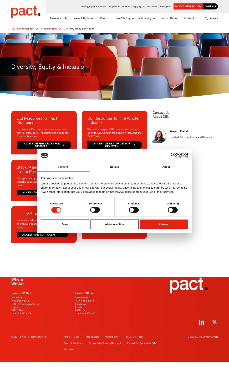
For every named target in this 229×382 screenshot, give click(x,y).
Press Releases (92, 336)
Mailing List (165, 6)
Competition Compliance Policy (142, 343)
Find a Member (71, 336)
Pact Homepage (25, 28)
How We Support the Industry (133, 18)
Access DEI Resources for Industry (111, 145)
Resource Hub (58, 18)
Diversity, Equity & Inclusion (93, 6)
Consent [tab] (63, 166)
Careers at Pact (112, 336)
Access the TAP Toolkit (39, 235)
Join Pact (210, 6)
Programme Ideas (134, 336)
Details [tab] (114, 166)
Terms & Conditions (73, 343)
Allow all (164, 224)
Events (104, 18)
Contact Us (191, 18)
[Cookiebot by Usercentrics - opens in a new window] (173, 155)
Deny (65, 224)
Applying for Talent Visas (145, 6)
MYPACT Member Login (188, 6)
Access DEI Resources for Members (41, 145)
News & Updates (83, 18)
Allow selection (114, 224)
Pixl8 (215, 336)
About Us (167, 18)
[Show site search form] (211, 18)
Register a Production (119, 6)
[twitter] (214, 322)
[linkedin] (201, 322)
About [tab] (166, 166)
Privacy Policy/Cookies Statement (105, 343)
